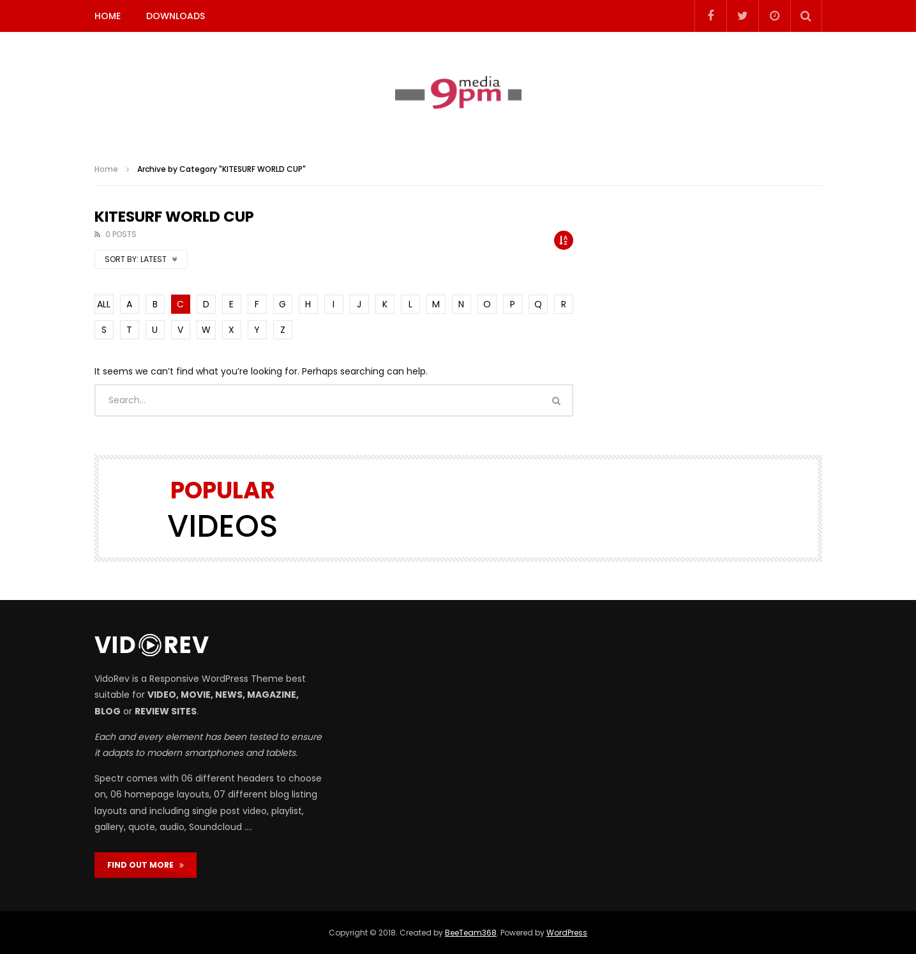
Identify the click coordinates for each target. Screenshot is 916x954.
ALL (103, 304)
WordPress (566, 932)
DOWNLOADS (175, 16)
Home (106, 169)
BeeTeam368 (471, 932)
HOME (107, 16)
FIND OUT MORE (145, 864)
